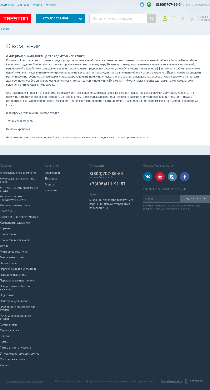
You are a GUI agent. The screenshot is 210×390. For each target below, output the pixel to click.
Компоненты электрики (15, 222)
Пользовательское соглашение (24, 381)
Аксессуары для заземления (18, 172)
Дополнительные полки (15, 205)
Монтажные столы (12, 257)
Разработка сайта (171, 381)
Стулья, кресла (9, 330)
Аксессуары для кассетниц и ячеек (18, 180)
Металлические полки (14, 251)
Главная (4, 29)
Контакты (51, 4)
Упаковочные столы (12, 359)
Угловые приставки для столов (19, 353)
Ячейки (4, 365)
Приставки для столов (14, 301)
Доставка (23, 4)
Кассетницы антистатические (19, 216)
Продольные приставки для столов (17, 308)
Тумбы (4, 341)
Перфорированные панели (17, 280)
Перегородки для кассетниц (18, 269)
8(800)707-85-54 (169, 5)
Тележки (5, 336)
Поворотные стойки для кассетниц (15, 288)
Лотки (4, 245)
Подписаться (194, 198)
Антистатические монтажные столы (19, 189)
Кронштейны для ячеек (15, 240)
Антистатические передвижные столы (13, 198)
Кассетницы (8, 211)
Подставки (7, 295)
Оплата (37, 4)
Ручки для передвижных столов (15, 317)
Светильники (8, 324)
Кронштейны (8, 234)
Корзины (5, 228)
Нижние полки (9, 263)
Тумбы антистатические (15, 347)
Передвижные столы (13, 274)
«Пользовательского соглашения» (172, 208)
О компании (7, 4)
